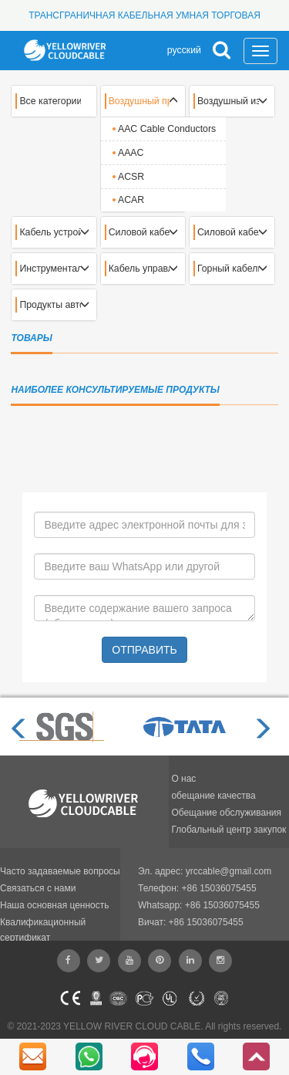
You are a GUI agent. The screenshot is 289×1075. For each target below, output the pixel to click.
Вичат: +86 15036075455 (191, 922)
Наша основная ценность (54, 905)
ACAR (131, 199)
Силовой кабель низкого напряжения (139, 232)
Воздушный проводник (139, 101)
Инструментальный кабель (50, 268)
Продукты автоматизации (50, 304)
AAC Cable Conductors (167, 128)
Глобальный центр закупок (228, 829)
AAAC (131, 152)
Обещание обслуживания (226, 812)
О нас (183, 778)
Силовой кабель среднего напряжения (228, 232)
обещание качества (213, 795)
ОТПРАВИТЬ (144, 650)
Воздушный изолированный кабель (228, 101)
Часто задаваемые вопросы (60, 871)
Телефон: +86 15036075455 (197, 888)
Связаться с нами (38, 888)
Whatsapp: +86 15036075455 (199, 905)
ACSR (131, 176)
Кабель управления (139, 268)
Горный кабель (228, 268)
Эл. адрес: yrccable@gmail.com (204, 871)
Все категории (50, 101)
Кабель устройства (50, 232)
